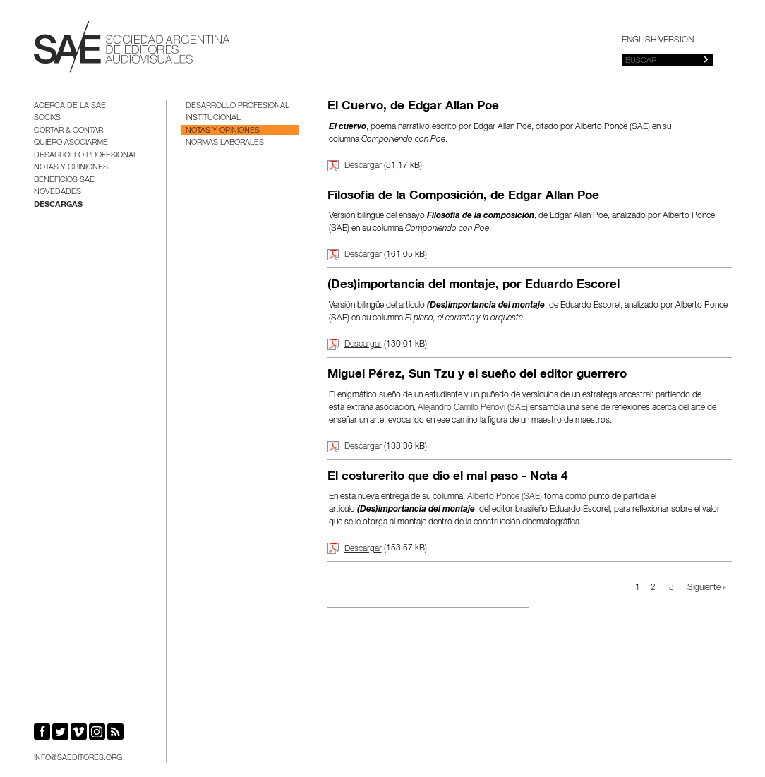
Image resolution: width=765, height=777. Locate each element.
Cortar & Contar (68, 131)
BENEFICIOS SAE (64, 180)
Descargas (58, 205)
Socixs (47, 118)
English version (658, 40)
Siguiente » (706, 588)
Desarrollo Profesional (86, 155)
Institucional (213, 118)
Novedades (57, 192)
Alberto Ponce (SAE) (504, 497)
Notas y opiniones (71, 167)
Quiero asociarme (71, 143)
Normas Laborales (225, 143)
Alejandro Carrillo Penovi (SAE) (473, 408)
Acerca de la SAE (70, 106)
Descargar (363, 166)
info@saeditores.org (78, 758)
